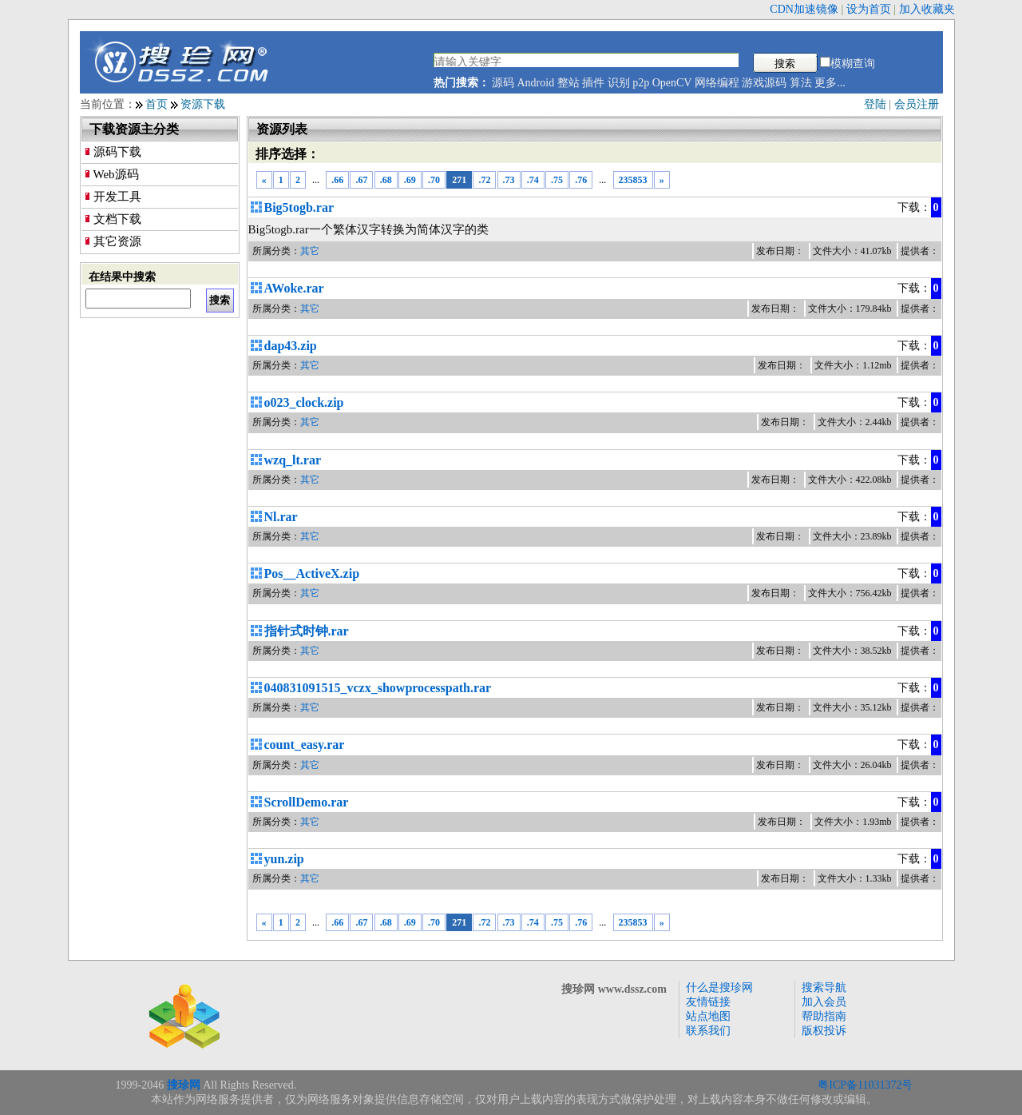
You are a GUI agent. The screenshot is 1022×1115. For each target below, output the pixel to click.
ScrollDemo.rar (306, 802)
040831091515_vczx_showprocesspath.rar (378, 688)
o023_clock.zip (304, 402)
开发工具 (117, 196)
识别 (619, 83)
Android (536, 83)
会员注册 (916, 104)
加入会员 (824, 1002)
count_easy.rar (304, 744)
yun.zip (284, 859)
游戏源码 (764, 83)
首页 (156, 104)
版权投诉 (824, 1031)
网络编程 (717, 83)
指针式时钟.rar (306, 631)
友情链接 (708, 1002)
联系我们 (708, 1031)
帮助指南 (824, 1016)
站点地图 (708, 1016)
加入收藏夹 (927, 9)
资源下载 (202, 104)
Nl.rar (281, 517)
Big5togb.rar (299, 207)
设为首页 (868, 9)
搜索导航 (824, 988)
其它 (309, 251)
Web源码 (116, 174)
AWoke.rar (294, 288)
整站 (568, 83)
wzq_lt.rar (293, 460)
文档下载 (117, 219)
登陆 (875, 104)
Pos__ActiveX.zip (312, 573)
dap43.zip (290, 345)
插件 (593, 83)
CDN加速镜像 (804, 9)
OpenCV (672, 83)
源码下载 (117, 151)
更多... (830, 83)
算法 (801, 83)
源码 (503, 83)
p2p (640, 83)
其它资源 (117, 241)
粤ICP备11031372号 (865, 1085)
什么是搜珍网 (719, 988)
